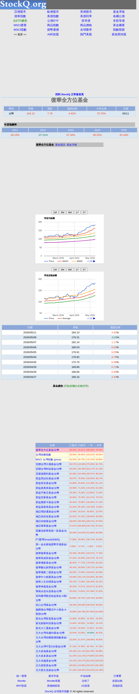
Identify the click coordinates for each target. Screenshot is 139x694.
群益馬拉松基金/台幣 (47, 478)
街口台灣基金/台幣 (46, 604)
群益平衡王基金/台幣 (47, 492)
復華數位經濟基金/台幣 (49, 567)
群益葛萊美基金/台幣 (47, 506)
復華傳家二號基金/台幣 (49, 572)
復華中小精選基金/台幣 (49, 577)
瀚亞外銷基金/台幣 (46, 521)
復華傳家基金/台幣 (46, 562)
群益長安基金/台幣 (46, 483)
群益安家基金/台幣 (46, 497)
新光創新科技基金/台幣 (49, 623)
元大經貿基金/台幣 (46, 665)
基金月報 (72, 144)
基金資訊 (60, 144)
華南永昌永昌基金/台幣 (49, 591)
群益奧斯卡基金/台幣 (47, 502)
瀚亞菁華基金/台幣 (46, 525)
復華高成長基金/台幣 (47, 558)
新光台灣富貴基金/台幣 (49, 618)
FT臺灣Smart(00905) (48, 539)
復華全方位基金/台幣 (47, 449)
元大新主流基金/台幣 (47, 670)
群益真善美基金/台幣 (47, 488)
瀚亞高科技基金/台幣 (47, 516)
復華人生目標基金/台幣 (49, 581)
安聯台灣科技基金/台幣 (49, 468)
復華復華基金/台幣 (46, 553)
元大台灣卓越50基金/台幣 (50, 632)
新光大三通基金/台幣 (47, 628)
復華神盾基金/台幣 (46, 586)
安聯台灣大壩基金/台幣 (49, 464)
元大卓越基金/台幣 (46, 660)
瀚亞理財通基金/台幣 (47, 511)
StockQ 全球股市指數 (57, 691)
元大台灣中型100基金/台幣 (51, 646)
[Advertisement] (69, 64)
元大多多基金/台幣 (46, 655)
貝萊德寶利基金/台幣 (47, 473)
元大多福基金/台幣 (46, 651)
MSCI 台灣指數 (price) (48, 459)
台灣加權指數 (43, 454)
